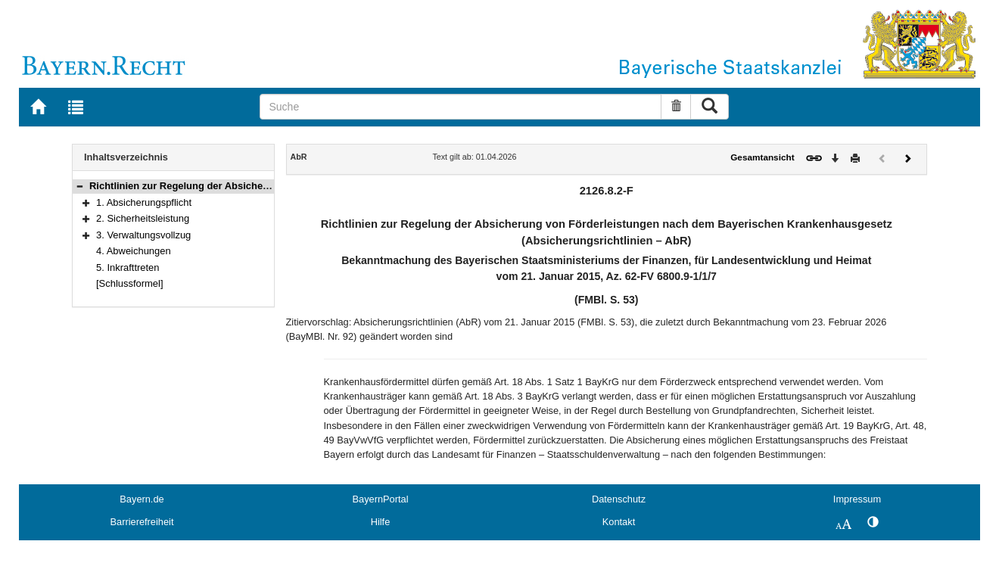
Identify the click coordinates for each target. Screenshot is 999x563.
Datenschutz (619, 499)
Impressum (857, 499)
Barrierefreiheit (142, 521)
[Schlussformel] (129, 283)
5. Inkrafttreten (128, 267)
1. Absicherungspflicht (143, 202)
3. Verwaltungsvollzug (143, 235)
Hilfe (381, 521)
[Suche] (460, 107)
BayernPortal (381, 499)
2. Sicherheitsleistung (142, 218)
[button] (79, 185)
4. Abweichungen (133, 251)
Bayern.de (141, 499)
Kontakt (618, 521)
